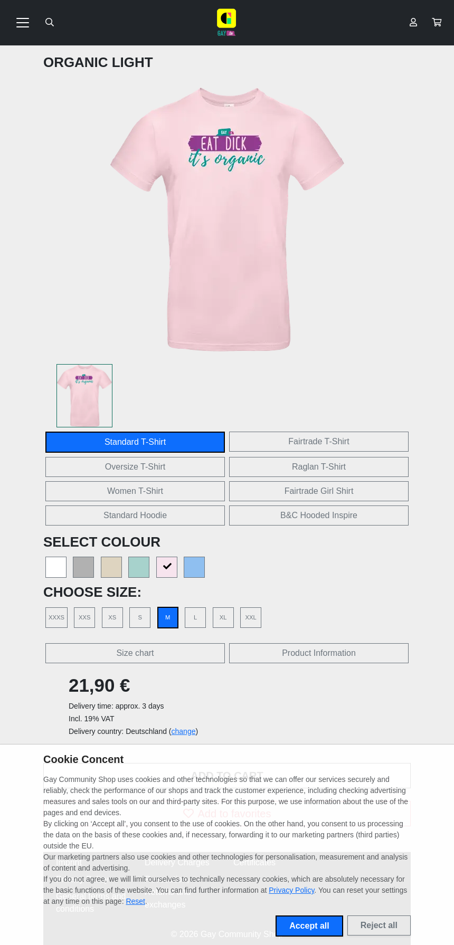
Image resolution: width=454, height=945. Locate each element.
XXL (250, 617)
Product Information (319, 652)
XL (223, 617)
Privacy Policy (291, 890)
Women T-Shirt (135, 490)
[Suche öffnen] (49, 23)
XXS (84, 617)
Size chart (135, 652)
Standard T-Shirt (135, 441)
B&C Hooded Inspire (318, 515)
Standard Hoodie (135, 515)
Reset (135, 901)
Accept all (309, 925)
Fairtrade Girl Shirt (319, 490)
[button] (436, 22)
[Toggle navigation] (22, 23)
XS (112, 617)
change (184, 731)
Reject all (379, 925)
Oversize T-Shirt (135, 466)
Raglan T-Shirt (319, 466)
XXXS (56, 617)
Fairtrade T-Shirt (318, 441)
